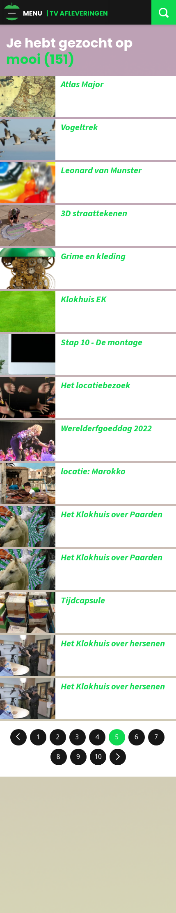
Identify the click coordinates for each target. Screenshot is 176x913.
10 (98, 757)
